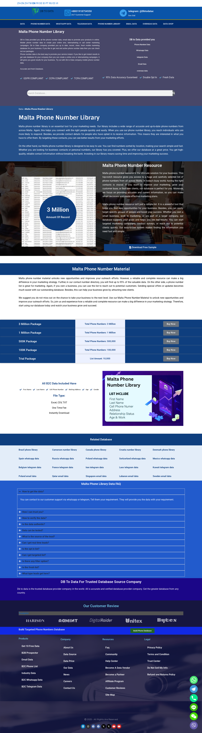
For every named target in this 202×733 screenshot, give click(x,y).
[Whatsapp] (194, 680)
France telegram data (62, 467)
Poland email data (27, 476)
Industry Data (29, 673)
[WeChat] (194, 716)
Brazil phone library (28, 449)
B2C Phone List (30, 666)
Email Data (131, 24)
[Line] (194, 707)
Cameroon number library (64, 449)
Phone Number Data (40, 24)
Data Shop (168, 24)
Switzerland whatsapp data (132, 458)
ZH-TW (28, 3)
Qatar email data (60, 476)
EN (33, 3)
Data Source (70, 654)
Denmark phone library (164, 449)
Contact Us (69, 688)
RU (50, 3)
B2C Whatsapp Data (32, 679)
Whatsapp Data (63, 24)
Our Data (68, 667)
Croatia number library (130, 449)
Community (111, 654)
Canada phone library (96, 449)
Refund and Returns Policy (161, 674)
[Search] (174, 93)
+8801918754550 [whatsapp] (81, 11)
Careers (68, 681)
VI (57, 3)
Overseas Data (150, 24)
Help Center (111, 661)
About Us (68, 647)
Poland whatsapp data (96, 458)
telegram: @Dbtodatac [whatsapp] (141, 11)
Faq (107, 647)
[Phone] (194, 698)
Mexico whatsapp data (164, 458)
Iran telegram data (95, 467)
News (66, 674)
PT (47, 3)
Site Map (110, 694)
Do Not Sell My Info (157, 667)
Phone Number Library (109, 24)
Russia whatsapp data (63, 458)
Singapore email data (96, 476)
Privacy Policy (154, 647)
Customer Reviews (115, 688)
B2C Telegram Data (32, 686)
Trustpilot (24, 613)
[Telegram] (194, 689)
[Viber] (194, 725)
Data (22, 24)
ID (44, 3)
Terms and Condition (158, 654)
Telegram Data (84, 24)
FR (37, 3)
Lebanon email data (128, 476)
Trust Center (153, 661)
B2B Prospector (30, 652)
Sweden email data (162, 476)
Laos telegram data (128, 467)
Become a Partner (115, 674)
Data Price (69, 661)
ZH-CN (20, 3)
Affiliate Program (114, 681)
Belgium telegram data (30, 467)
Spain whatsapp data (29, 458)
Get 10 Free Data (30, 646)
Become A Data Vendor (117, 667)
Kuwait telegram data (163, 467)
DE (40, 3)
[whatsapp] (67, 12)
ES (54, 3)
